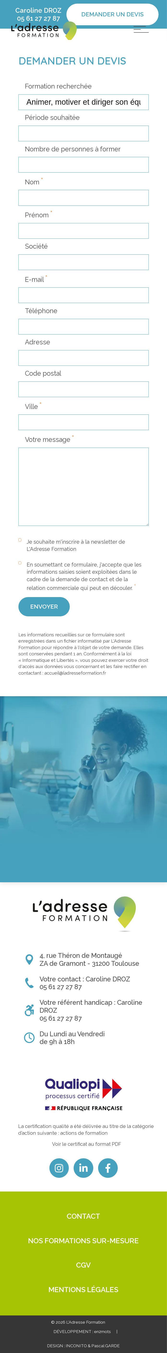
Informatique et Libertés (48, 686)
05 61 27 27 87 (38, 18)
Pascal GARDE (105, 1345)
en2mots (102, 1331)
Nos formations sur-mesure (83, 1240)
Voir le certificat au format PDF (86, 1144)
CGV (83, 1265)
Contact (83, 1216)
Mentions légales (83, 1289)
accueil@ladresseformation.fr (75, 699)
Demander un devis (112, 14)
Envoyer (44, 633)
